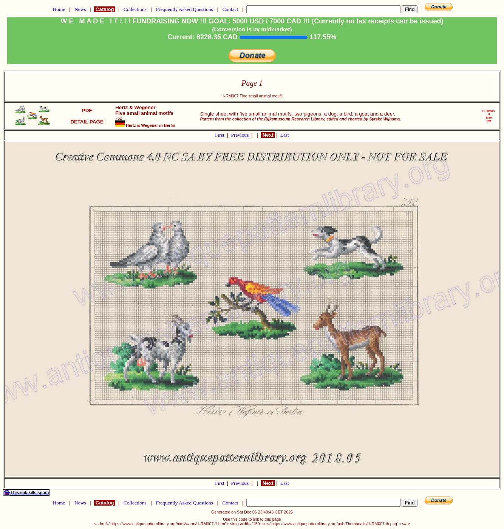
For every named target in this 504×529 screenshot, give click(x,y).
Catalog (104, 9)
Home (58, 9)
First (220, 135)
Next (268, 135)
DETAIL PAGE (87, 122)
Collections (135, 9)
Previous (240, 135)
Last (284, 135)
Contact (230, 9)
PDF (86, 110)
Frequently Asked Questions (184, 9)
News (80, 9)
